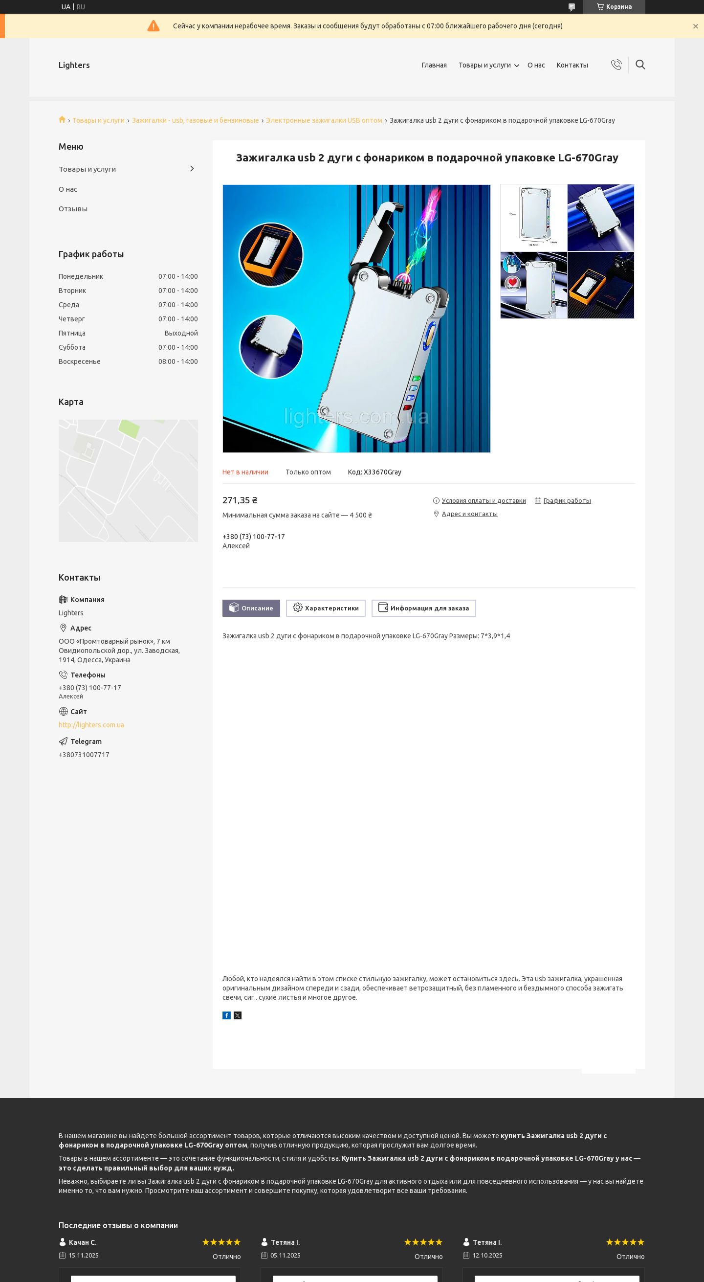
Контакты (572, 65)
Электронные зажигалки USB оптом (324, 120)
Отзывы (73, 208)
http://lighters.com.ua (91, 725)
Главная (434, 65)
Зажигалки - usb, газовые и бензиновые (195, 120)
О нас (536, 65)
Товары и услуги (485, 65)
